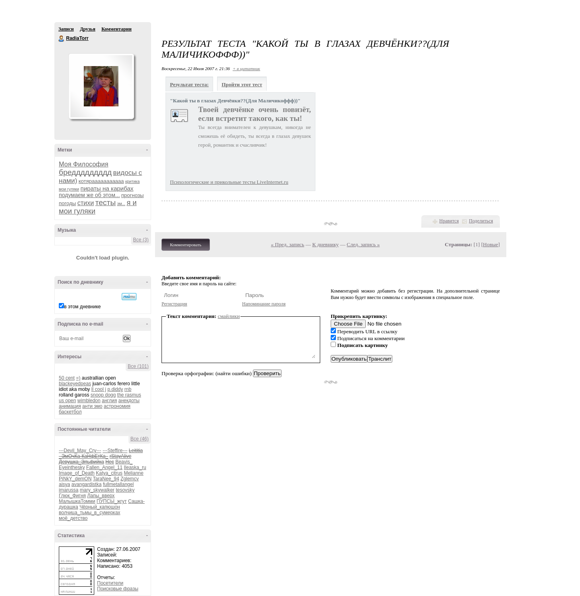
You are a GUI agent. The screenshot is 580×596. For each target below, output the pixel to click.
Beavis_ (124, 462)
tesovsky (125, 490)
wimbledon (88, 400)
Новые (490, 244)
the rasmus (129, 395)
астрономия (117, 406)
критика (132, 181)
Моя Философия (83, 164)
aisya (64, 484)
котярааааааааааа (101, 181)
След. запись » (363, 244)
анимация (70, 406)
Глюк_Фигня (72, 495)
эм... (121, 203)
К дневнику (325, 244)
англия (109, 400)
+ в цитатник (246, 68)
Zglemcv (129, 479)
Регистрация (174, 304)
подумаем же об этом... (89, 195)
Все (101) (138, 366)
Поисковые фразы (117, 589)
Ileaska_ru (135, 467)
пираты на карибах (107, 188)
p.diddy (115, 389)
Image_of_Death (77, 473)
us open (67, 400)
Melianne (133, 473)
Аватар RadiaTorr (101, 86)
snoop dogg (103, 395)
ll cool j (98, 389)
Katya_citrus (109, 473)
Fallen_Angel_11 (104, 467)
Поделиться (481, 221)
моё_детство (73, 518)
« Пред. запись (287, 244)
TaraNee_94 (106, 479)
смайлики (229, 316)
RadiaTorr (61, 38)
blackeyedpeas (75, 383)
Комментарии (117, 29)
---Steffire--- (115, 450)
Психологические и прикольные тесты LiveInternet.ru (229, 182)
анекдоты (129, 400)
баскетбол (70, 412)
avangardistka (86, 484)
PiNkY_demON (75, 479)
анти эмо (92, 406)
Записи (66, 29)
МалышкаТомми (77, 501)
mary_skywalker (97, 490)
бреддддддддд (85, 172)
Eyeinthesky (72, 467)
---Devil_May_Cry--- (80, 450)
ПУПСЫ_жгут (112, 501)
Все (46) (139, 439)
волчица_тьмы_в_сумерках (89, 512)
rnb (127, 389)
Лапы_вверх (100, 495)
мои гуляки (69, 189)
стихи (85, 202)
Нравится (449, 221)
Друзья (87, 29)
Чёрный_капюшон (99, 507)
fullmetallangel (118, 484)
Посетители (110, 583)
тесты (105, 202)
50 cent (67, 378)
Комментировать (185, 244)
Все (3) (141, 240)
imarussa (69, 490)
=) (78, 378)
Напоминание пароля (264, 304)
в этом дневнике (82, 306)
